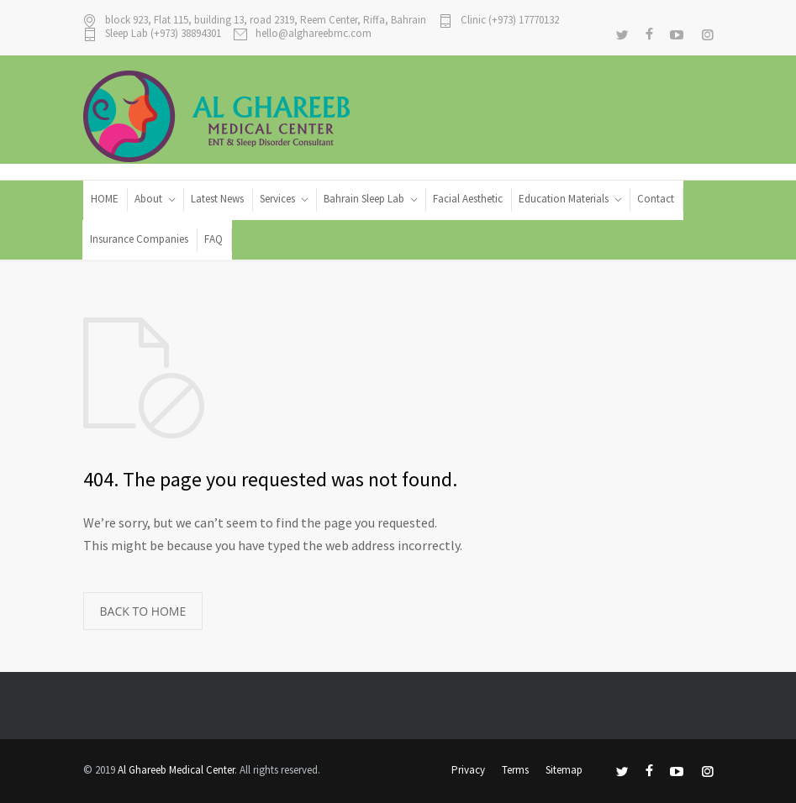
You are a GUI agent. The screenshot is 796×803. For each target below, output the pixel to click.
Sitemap (564, 770)
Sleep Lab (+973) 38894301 (163, 34)
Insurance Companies (139, 239)
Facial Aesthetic (468, 199)
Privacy (468, 770)
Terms (515, 770)
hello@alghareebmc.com (314, 34)
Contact (655, 199)
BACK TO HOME (143, 611)
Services (277, 199)
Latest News (217, 199)
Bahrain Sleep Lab (364, 199)
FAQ (213, 239)
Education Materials (564, 199)
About (148, 199)
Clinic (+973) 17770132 (510, 20)
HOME (105, 199)
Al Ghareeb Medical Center (176, 770)
